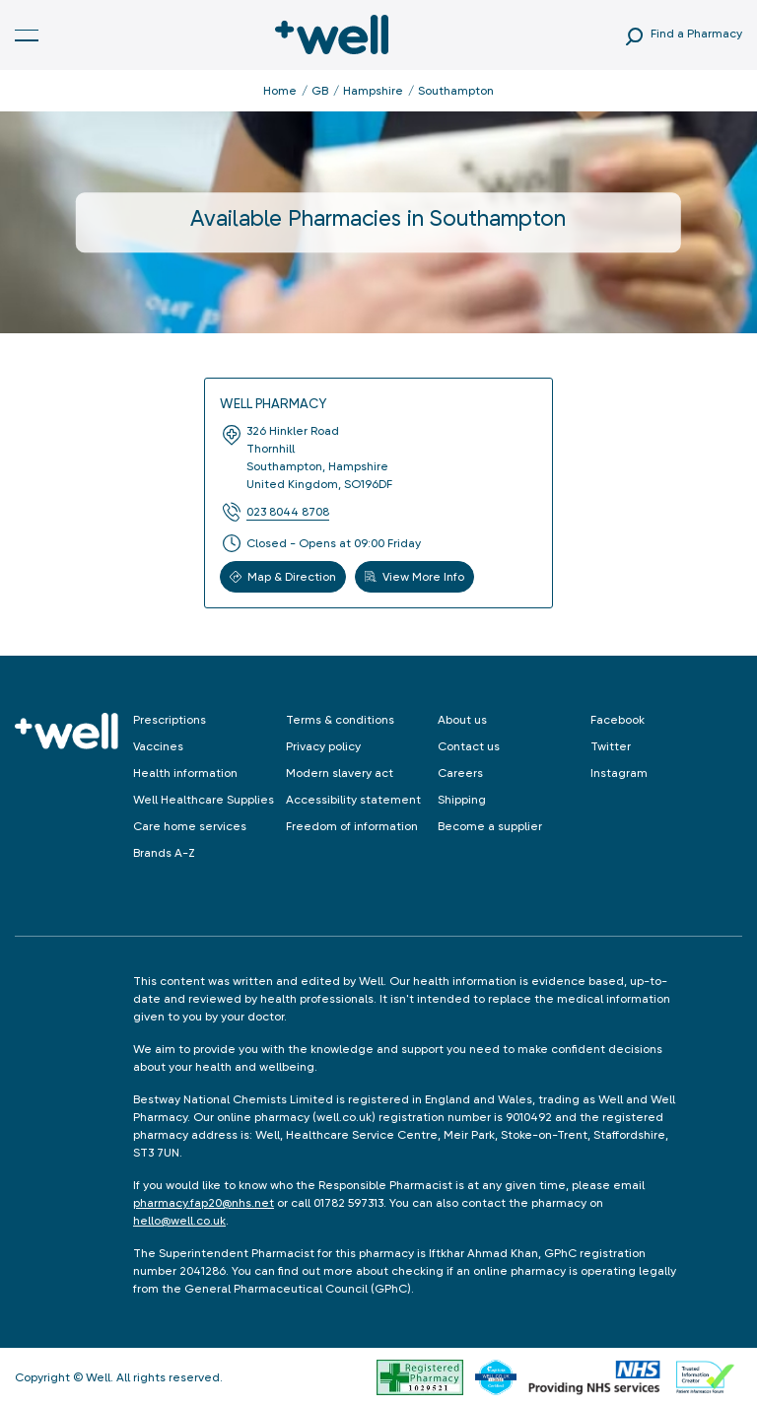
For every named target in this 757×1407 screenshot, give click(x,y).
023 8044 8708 (287, 512)
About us (462, 720)
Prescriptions (169, 720)
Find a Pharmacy (696, 33)
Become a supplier (490, 826)
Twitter (610, 746)
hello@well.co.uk (179, 1221)
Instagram (619, 773)
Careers (460, 773)
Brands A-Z (164, 853)
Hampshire (373, 91)
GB (319, 91)
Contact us (469, 746)
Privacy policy (323, 746)
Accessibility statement (353, 800)
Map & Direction (283, 577)
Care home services (189, 826)
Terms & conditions (340, 720)
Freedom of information (352, 826)
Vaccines (158, 746)
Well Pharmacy (273, 403)
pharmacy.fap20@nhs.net (203, 1203)
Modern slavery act (339, 773)
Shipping (462, 800)
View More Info (414, 577)
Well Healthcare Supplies (203, 800)
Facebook (617, 720)
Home (280, 91)
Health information (185, 773)
